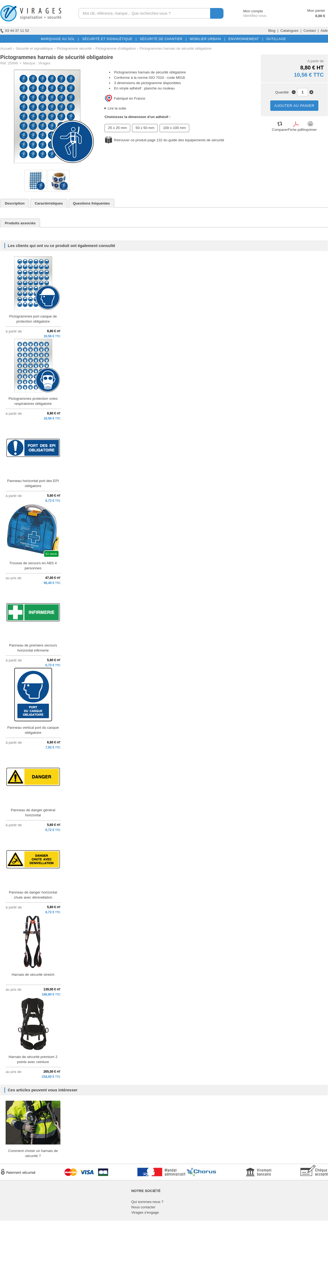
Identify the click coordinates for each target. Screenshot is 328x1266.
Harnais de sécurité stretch (33, 975)
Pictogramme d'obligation (115, 48)
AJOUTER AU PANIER (294, 106)
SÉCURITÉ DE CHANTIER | (162, 39)
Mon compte (248, 11)
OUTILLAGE (275, 39)
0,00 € (320, 16)
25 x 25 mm (117, 128)
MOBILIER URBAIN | (206, 39)
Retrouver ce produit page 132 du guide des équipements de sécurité (169, 140)
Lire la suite (117, 108)
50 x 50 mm (145, 128)
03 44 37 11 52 (14, 31)
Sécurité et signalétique (34, 48)
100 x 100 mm (174, 128)
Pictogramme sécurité (74, 48)
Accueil (6, 48)
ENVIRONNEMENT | (244, 39)
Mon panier (316, 11)
